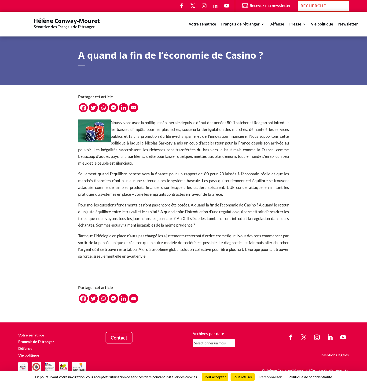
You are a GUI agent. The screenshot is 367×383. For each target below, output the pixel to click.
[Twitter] (93, 107)
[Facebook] (83, 107)
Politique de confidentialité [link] (310, 377)
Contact (119, 337)
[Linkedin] (123, 107)
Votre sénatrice (202, 24)
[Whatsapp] (103, 107)
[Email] (133, 107)
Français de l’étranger (240, 24)
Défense (276, 24)
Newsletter (348, 24)
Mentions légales (335, 355)
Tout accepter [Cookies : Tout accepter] (215, 377)
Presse (295, 24)
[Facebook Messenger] (113, 107)
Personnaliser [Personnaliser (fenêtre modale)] (270, 377)
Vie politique (322, 24)
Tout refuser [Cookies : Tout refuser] (242, 377)
